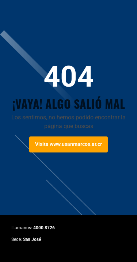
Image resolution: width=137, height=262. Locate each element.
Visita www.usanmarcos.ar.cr (68, 144)
